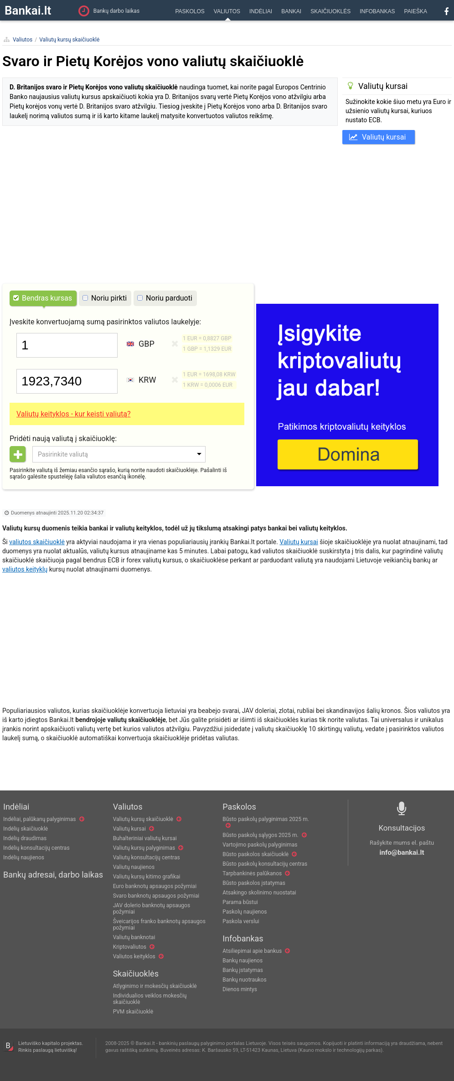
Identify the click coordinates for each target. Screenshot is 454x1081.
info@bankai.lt (402, 852)
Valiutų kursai (377, 137)
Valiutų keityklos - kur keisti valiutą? (73, 414)
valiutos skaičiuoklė (37, 542)
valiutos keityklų (24, 569)
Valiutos (22, 39)
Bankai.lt (28, 10)
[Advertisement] (227, 212)
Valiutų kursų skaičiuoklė (69, 39)
